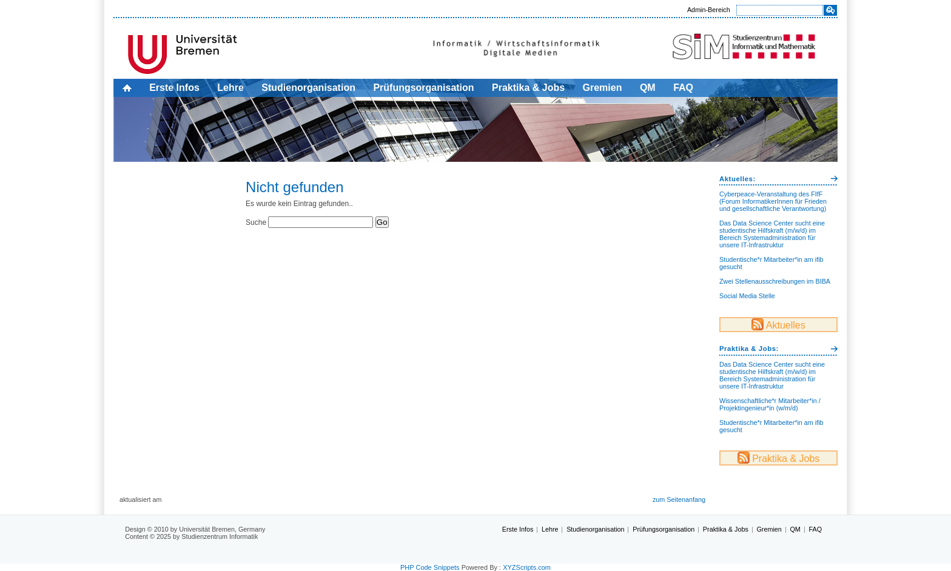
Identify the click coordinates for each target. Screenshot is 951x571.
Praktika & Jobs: (749, 348)
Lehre (230, 87)
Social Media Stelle (747, 295)
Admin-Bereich (708, 9)
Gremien (602, 87)
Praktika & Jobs (528, 87)
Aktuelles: (737, 178)
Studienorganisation (308, 87)
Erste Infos (174, 87)
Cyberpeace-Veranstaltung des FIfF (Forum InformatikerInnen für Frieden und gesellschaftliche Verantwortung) (773, 201)
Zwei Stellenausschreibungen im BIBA (774, 281)
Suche (256, 222)
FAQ (683, 87)
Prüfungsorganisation (423, 87)
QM (648, 87)
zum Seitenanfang (679, 499)
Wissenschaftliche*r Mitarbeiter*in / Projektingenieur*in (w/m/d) (770, 404)
